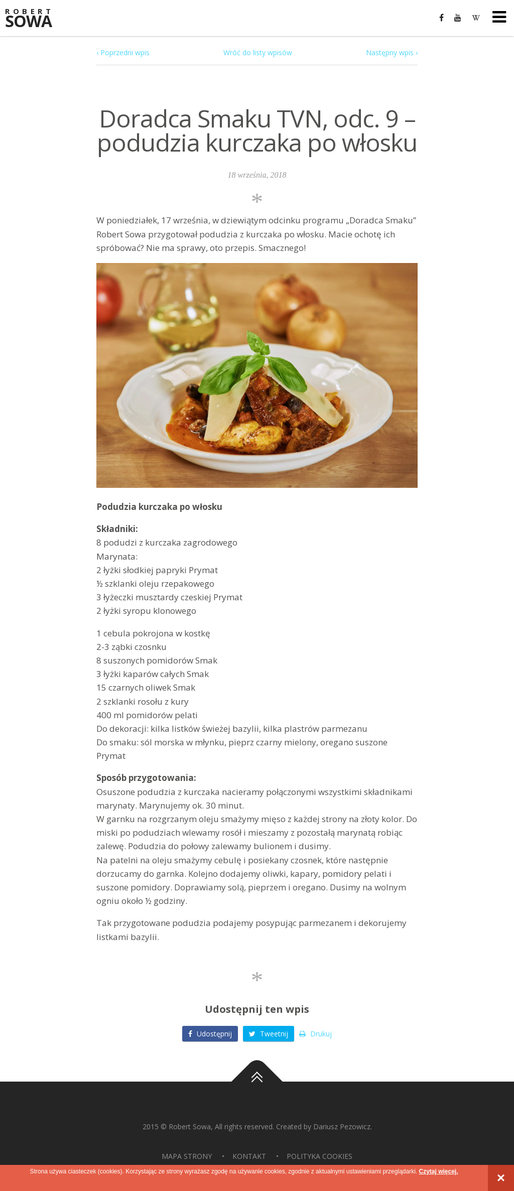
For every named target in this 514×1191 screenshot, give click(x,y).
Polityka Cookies (319, 1156)
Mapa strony (187, 1156)
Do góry (257, 1081)
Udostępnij (210, 1033)
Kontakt (249, 1156)
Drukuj (315, 1033)
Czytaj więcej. (438, 1171)
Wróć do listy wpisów (257, 52)
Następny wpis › (392, 52)
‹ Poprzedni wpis (123, 52)
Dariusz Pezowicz (341, 1126)
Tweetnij (268, 1033)
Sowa (35, 19)
